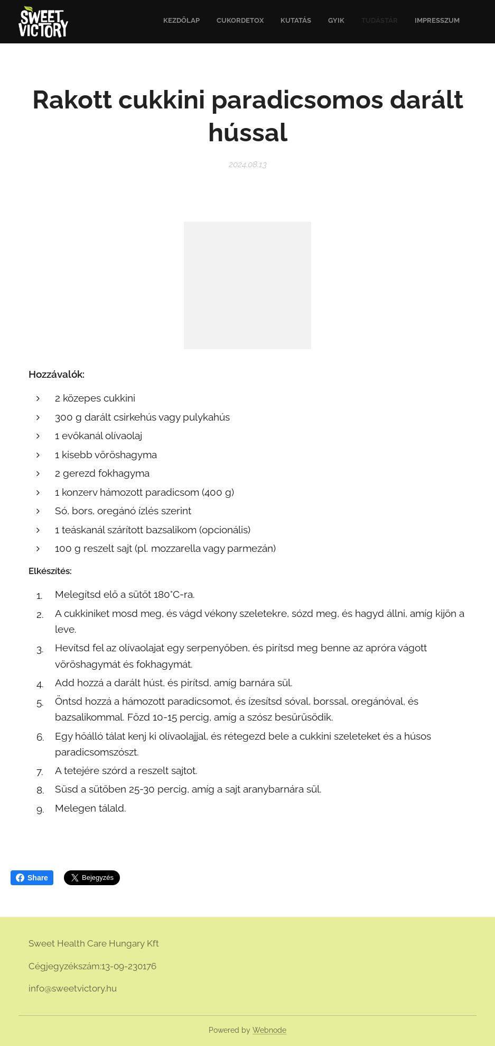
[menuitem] (378, 21)
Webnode (269, 1030)
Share (32, 878)
